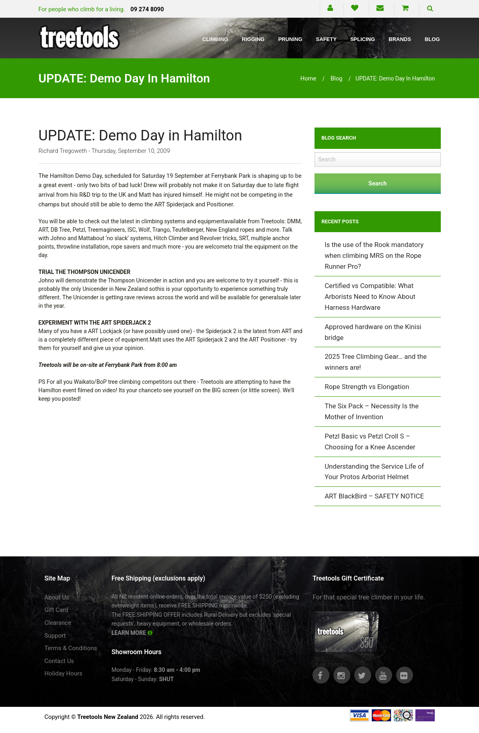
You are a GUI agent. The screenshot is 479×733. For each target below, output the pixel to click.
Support (55, 635)
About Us (57, 597)
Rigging (253, 39)
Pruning (290, 39)
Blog (432, 39)
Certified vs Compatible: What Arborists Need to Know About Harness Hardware (370, 296)
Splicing (362, 39)
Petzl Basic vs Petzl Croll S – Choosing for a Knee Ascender (370, 441)
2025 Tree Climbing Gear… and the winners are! (376, 361)
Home (308, 78)
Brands (400, 39)
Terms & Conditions (71, 648)
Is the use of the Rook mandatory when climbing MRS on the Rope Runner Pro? (374, 255)
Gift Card (56, 610)
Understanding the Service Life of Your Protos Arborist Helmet (374, 471)
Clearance (58, 622)
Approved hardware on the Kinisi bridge (373, 332)
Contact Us (59, 661)
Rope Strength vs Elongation (367, 387)
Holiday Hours (63, 673)
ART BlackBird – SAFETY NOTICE (374, 496)
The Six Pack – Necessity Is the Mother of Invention (372, 411)
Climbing (215, 39)
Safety (326, 39)
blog (336, 78)
